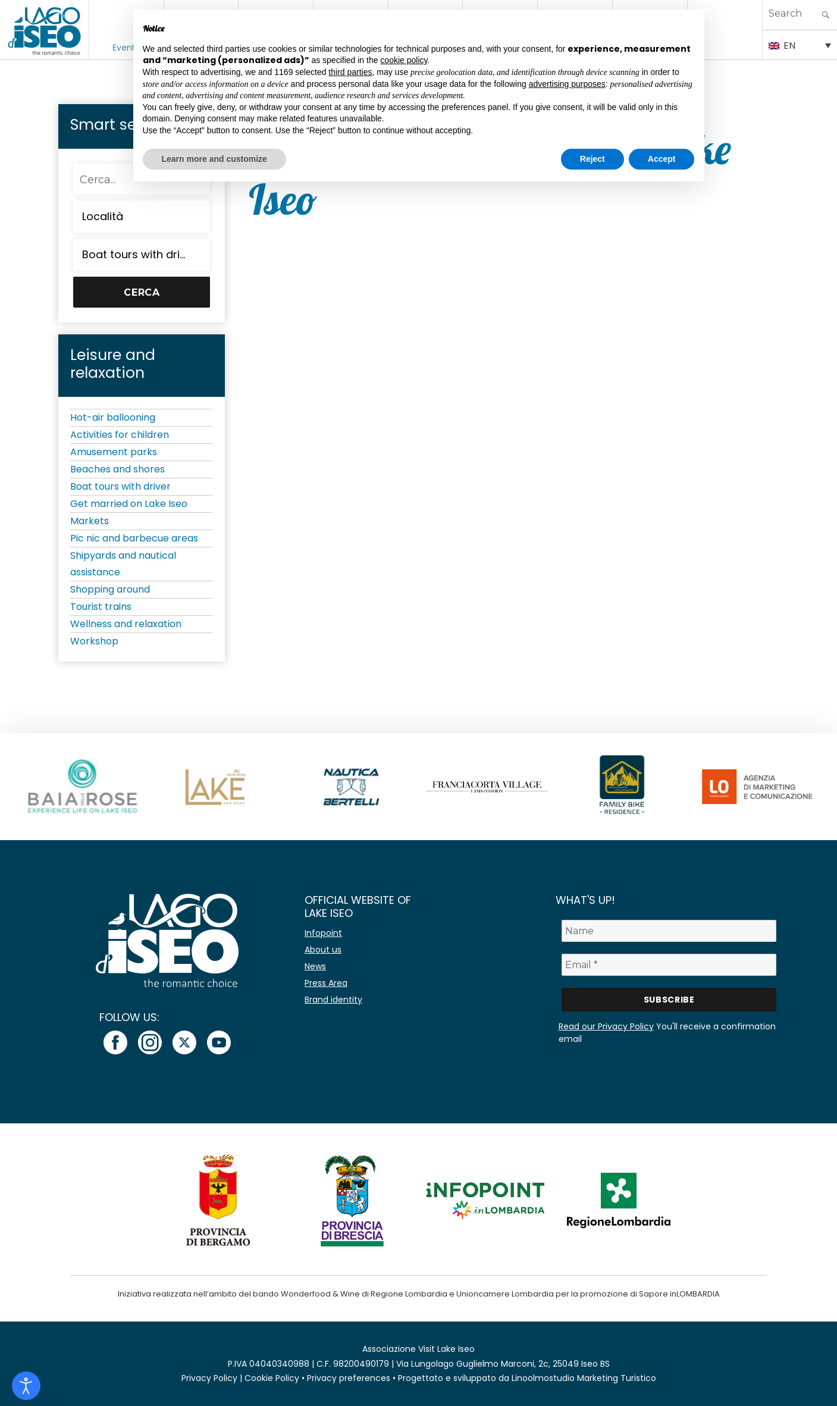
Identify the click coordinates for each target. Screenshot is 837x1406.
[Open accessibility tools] (26, 1385)
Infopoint (323, 933)
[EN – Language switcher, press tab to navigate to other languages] (800, 45)
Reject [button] (592, 159)
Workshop (94, 641)
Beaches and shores (117, 469)
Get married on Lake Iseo (128, 504)
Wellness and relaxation (125, 624)
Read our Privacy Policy (606, 1026)
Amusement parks (113, 452)
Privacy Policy (209, 1378)
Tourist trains (100, 606)
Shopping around (110, 589)
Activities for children (119, 434)
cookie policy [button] (403, 60)
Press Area (326, 983)
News (315, 966)
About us (323, 950)
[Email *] (669, 965)
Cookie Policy (271, 1378)
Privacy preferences (348, 1378)
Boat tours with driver (120, 486)
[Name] (669, 931)
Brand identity (333, 1000)
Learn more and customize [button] (214, 159)
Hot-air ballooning (112, 417)
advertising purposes (567, 84)
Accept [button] (662, 159)
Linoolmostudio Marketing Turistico (584, 1378)
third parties (350, 72)
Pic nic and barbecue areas (134, 538)
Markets (89, 521)
